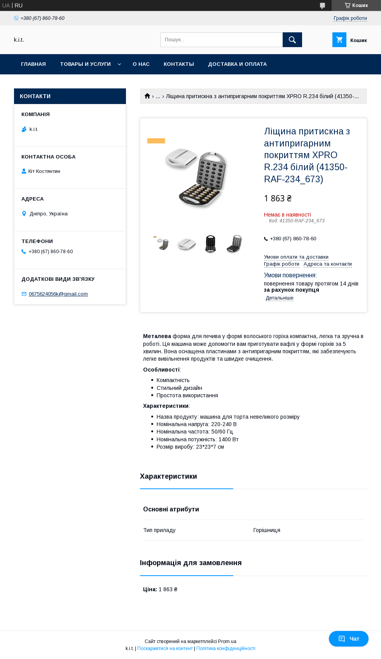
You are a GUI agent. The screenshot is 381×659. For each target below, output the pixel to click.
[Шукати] (292, 39)
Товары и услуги (85, 64)
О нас (141, 64)
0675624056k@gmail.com (58, 294)
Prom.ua (227, 641)
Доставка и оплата (237, 64)
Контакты (179, 64)
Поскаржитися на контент (165, 648)
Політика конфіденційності (225, 648)
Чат (348, 638)
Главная (33, 64)
